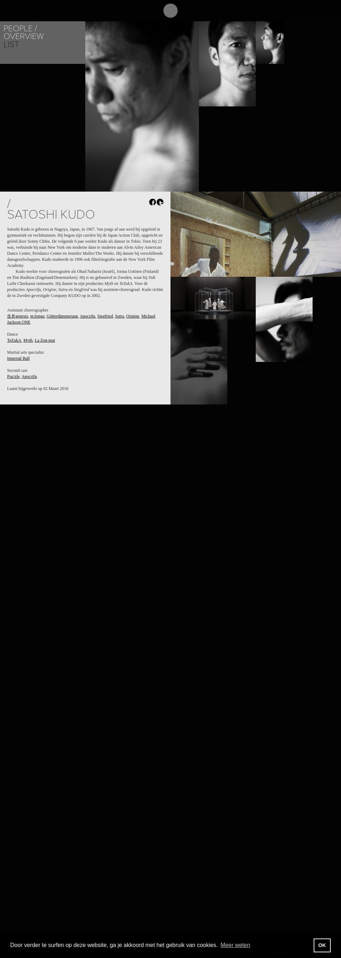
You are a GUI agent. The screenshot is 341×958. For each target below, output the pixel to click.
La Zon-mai (45, 340)
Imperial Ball (18, 358)
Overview (24, 36)
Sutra (119, 316)
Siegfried (105, 316)
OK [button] (322, 945)
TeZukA (14, 340)
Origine (132, 316)
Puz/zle (13, 376)
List (11, 44)
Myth (28, 340)
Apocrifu (87, 316)
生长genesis (17, 316)
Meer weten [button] (235, 945)
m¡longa (37, 316)
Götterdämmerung (62, 316)
